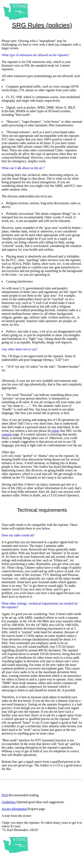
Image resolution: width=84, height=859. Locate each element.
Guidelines (9, 802)
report (55, 430)
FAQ (5, 795)
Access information (15, 809)
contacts (7, 434)
